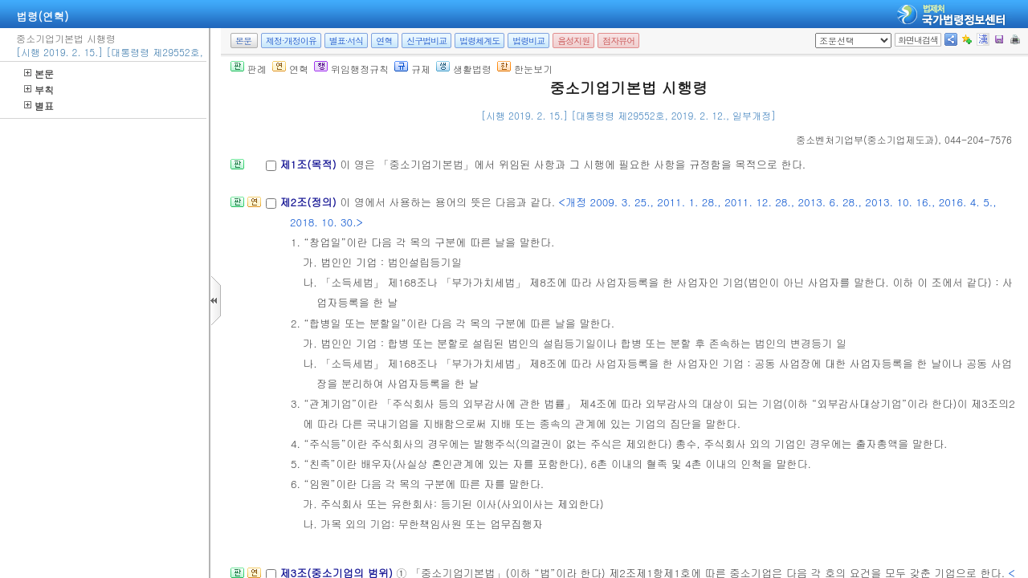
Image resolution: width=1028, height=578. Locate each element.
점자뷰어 (618, 41)
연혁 (384, 41)
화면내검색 (918, 40)
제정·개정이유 (291, 41)
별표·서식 (346, 41)
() (867, 139)
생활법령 (464, 68)
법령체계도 (479, 41)
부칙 (39, 89)
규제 (412, 68)
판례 (248, 68)
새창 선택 (820, 33)
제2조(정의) (309, 202)
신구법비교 (426, 41)
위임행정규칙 (351, 68)
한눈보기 (525, 68)
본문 (39, 73)
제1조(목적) (309, 164)
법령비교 (528, 41)
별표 (39, 105)
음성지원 (573, 41)
